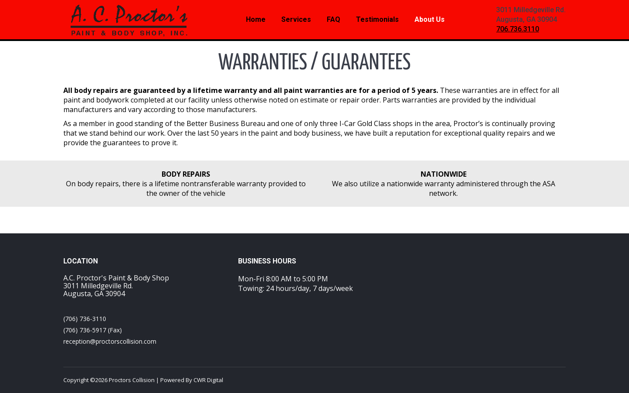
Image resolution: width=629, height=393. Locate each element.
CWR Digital (208, 380)
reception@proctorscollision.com (109, 341)
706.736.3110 (517, 29)
